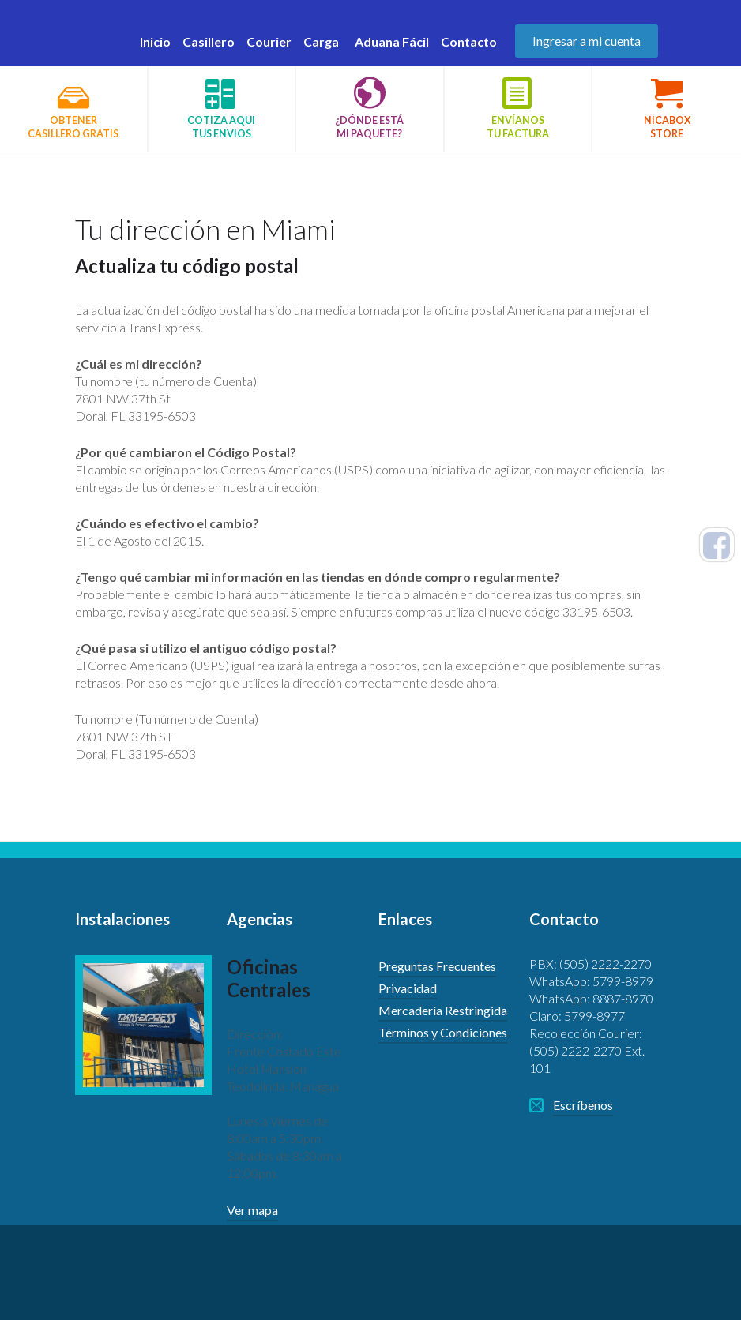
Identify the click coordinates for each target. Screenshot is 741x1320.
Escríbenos (583, 1104)
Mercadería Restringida (442, 1010)
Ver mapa (252, 1209)
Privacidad (407, 988)
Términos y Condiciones (442, 1032)
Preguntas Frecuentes (437, 965)
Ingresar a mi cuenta (586, 40)
